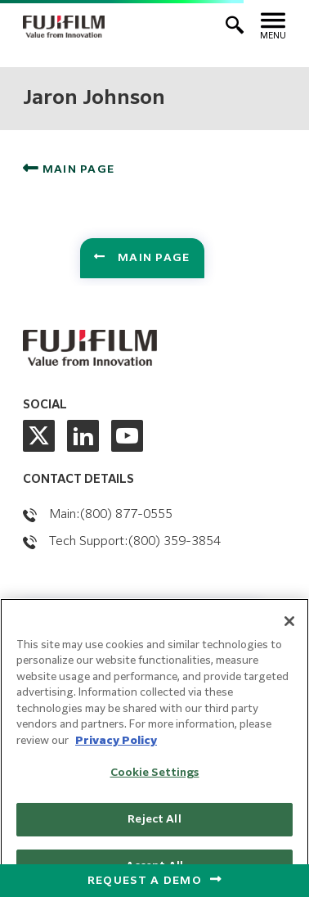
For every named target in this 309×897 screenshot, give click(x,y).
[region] (154, 747)
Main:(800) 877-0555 (110, 514)
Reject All (154, 819)
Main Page (76, 170)
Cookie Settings (154, 773)
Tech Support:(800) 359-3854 (135, 541)
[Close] (289, 621)
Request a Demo (144, 881)
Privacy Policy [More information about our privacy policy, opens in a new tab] (116, 741)
